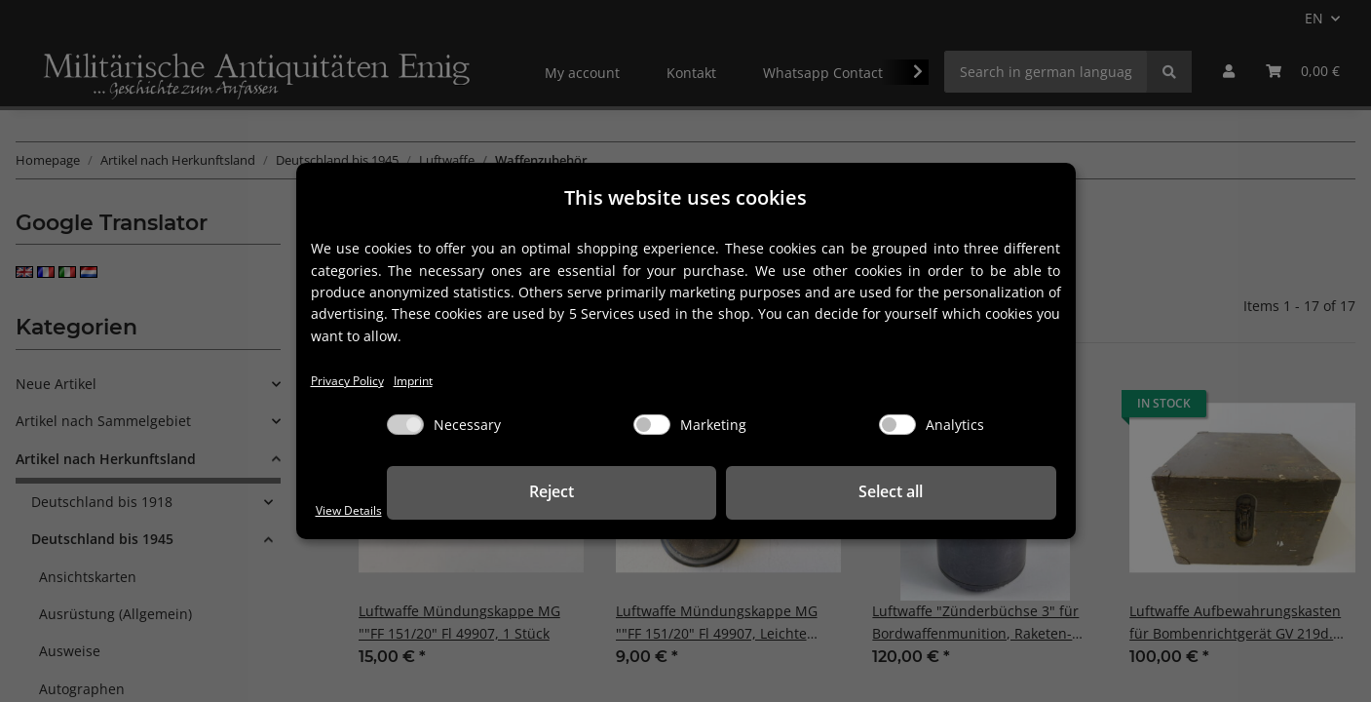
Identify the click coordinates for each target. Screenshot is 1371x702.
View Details (355, 509)
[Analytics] (897, 426)
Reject (754, 493)
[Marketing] (651, 426)
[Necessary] (405, 426)
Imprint (431, 380)
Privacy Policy (354, 380)
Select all (959, 493)
